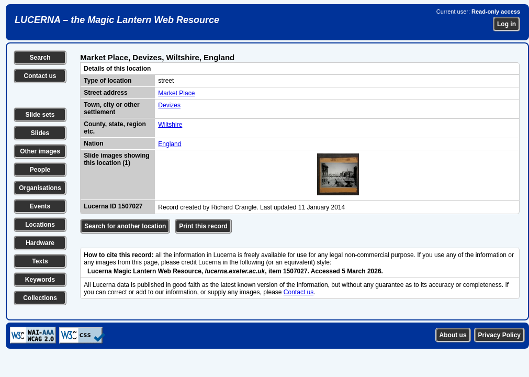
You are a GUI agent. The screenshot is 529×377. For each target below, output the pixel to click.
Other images (40, 151)
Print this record (203, 226)
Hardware (40, 243)
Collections (40, 298)
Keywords (40, 279)
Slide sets (39, 114)
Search (39, 57)
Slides (40, 133)
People (40, 169)
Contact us (40, 76)
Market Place (176, 93)
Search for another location (125, 226)
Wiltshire (170, 124)
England (169, 144)
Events (40, 206)
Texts (40, 261)
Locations (40, 224)
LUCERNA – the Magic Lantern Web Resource (117, 20)
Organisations (40, 188)
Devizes (169, 105)
